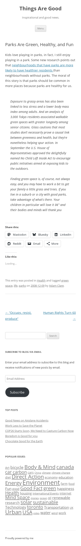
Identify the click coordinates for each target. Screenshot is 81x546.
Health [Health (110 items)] (12, 493)
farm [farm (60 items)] (64, 484)
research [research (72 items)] (12, 502)
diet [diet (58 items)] (8, 477)
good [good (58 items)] (15, 489)
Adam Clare (56, 286)
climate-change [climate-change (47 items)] (61, 472)
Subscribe (17, 392)
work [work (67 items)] (62, 512)
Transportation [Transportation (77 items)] (56, 507)
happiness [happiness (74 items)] (65, 488)
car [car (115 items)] (8, 472)
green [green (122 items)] (49, 488)
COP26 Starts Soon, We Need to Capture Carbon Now (39, 431)
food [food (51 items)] (71, 484)
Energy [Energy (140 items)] (13, 482)
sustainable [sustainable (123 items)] (45, 502)
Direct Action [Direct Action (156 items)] (28, 476)
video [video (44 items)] (36, 513)
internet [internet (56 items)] (65, 493)
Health (41, 280)
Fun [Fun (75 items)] (8, 488)
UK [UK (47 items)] (71, 507)
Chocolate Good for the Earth (24, 441)
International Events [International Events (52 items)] (46, 493)
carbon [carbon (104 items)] (20, 472)
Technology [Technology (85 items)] (15, 507)
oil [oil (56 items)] (49, 498)
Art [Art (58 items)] (7, 468)
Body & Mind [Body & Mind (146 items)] (40, 466)
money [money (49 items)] (35, 498)
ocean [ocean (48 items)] (43, 498)
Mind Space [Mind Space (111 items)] (17, 497)
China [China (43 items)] (38, 472)
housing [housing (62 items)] (26, 493)
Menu (40, 28)
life (15, 286)
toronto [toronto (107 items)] (35, 507)
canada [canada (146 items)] (65, 466)
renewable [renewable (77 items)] (61, 497)
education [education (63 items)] (66, 477)
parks (22, 286)
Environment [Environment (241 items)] (41, 482)
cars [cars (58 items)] (31, 472)
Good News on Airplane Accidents (26, 420)
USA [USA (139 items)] (27, 512)
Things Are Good (40, 8)
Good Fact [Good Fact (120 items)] (31, 488)
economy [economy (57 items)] (51, 477)
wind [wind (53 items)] (54, 513)
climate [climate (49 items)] (46, 472)
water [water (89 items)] (45, 512)
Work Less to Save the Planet (23, 426)
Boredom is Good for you (21, 436)
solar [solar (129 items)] (26, 502)
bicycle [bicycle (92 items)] (17, 467)
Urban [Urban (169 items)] (13, 512)
